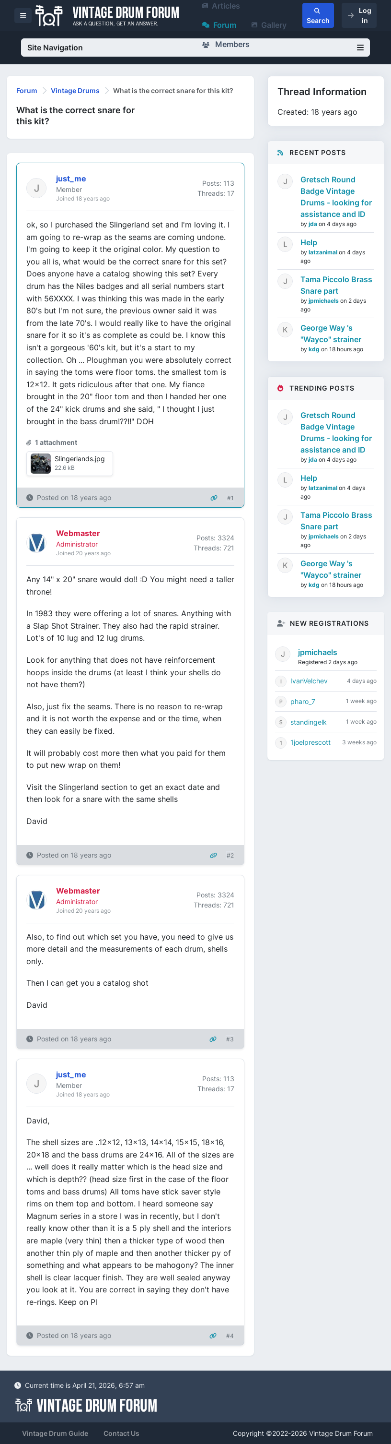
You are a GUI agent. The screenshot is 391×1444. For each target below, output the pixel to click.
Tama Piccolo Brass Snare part (336, 285)
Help (308, 242)
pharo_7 (302, 701)
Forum (219, 25)
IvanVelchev (309, 681)
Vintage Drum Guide (55, 1433)
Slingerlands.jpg (80, 458)
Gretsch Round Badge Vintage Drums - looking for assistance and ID (336, 197)
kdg (315, 349)
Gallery (269, 25)
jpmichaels (324, 300)
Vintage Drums (75, 90)
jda (314, 223)
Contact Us (121, 1433)
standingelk (308, 722)
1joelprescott (310, 742)
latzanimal (324, 252)
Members (226, 44)
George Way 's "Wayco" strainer (330, 333)
